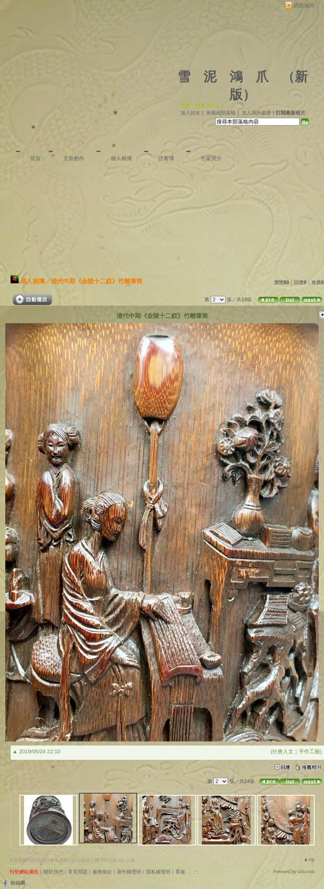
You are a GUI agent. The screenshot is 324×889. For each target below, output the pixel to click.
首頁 (35, 158)
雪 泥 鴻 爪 (223, 76)
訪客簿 (166, 158)
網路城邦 (304, 5)
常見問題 (78, 872)
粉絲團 (18, 883)
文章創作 (73, 158)
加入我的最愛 (256, 113)
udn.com (306, 871)
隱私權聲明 (158, 872)
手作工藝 (309, 751)
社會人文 (282, 751)
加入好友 (190, 113)
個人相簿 (121, 158)
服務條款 (102, 872)
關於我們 (53, 872)
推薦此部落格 (221, 113)
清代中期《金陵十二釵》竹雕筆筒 (96, 281)
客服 (180, 872)
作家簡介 (211, 158)
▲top (309, 859)
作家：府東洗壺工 (200, 105)
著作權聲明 (129, 872)
